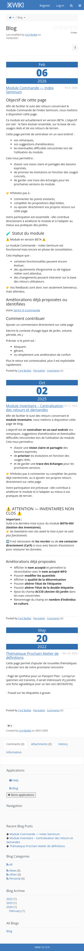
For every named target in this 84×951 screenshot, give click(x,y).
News (15, 870)
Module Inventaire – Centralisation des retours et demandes (34, 407)
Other (15, 874)
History (63, 744)
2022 (11, 899)
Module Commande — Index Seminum (30, 89)
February (17, 911)
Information (14, 752)
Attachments (41, 744)
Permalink (39, 370)
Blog (20, 17)
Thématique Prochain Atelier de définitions (32, 655)
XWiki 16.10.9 (42, 947)
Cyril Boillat (31, 34)
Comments (53, 370)
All (11, 864)
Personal (17, 878)
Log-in (60, 5)
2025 (11, 903)
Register (45, 5)
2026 (11, 907)
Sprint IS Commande (27, 310)
